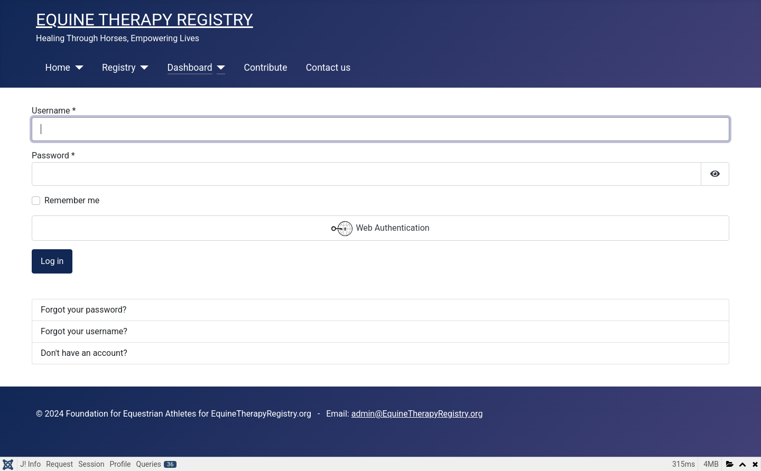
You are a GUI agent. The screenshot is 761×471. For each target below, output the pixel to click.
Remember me (71, 200)
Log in (52, 261)
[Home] (76, 67)
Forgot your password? (83, 310)
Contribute (265, 67)
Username (54, 111)
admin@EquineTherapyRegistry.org (417, 414)
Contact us (328, 67)
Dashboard (190, 67)
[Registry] (142, 67)
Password (53, 155)
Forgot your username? (84, 331)
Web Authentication (380, 228)
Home (57, 67)
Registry (119, 67)
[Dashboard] (219, 67)
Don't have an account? (84, 353)
